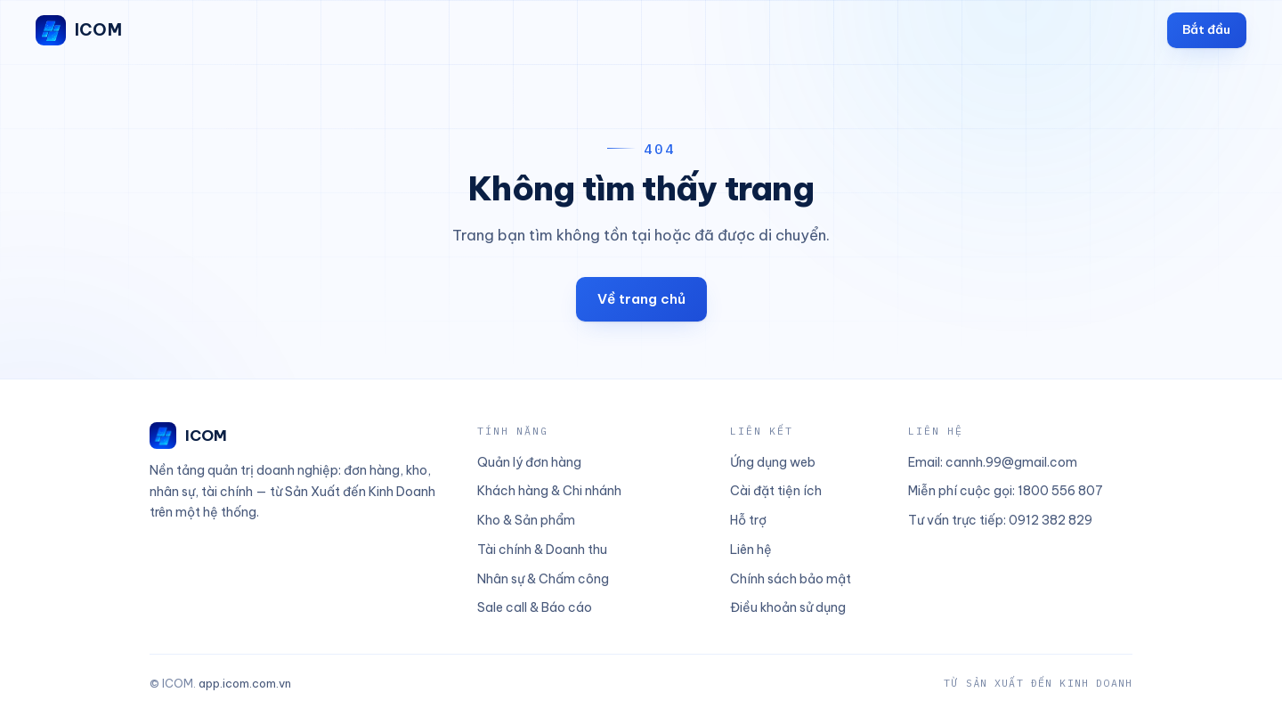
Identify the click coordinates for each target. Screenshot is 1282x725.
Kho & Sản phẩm (526, 520)
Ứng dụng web (772, 462)
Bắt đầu (1206, 29)
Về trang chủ (641, 298)
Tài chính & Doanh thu (542, 550)
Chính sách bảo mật (790, 579)
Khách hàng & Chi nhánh (549, 491)
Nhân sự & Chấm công (543, 579)
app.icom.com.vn (245, 683)
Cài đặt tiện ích (776, 491)
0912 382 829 (1050, 520)
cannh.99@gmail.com (1011, 462)
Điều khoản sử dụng (788, 607)
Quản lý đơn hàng (529, 462)
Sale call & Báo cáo (534, 607)
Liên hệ (751, 550)
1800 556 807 (1060, 491)
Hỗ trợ (748, 520)
